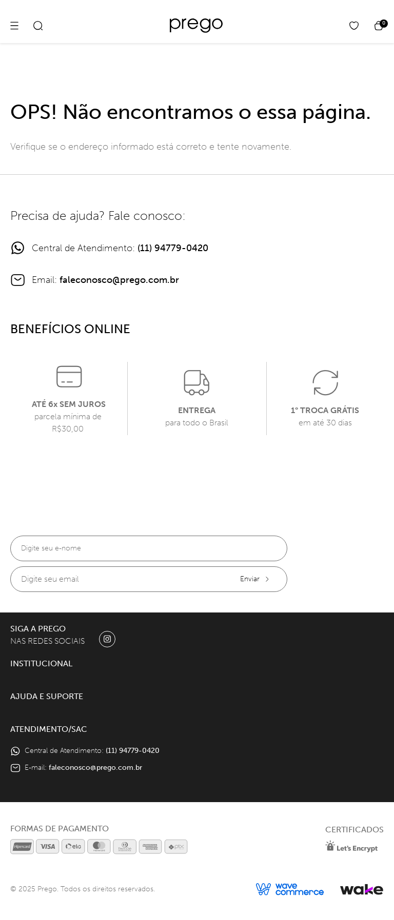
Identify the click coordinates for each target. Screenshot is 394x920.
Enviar (255, 579)
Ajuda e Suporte (46, 696)
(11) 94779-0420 (172, 248)
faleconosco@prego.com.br (119, 279)
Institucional (41, 663)
